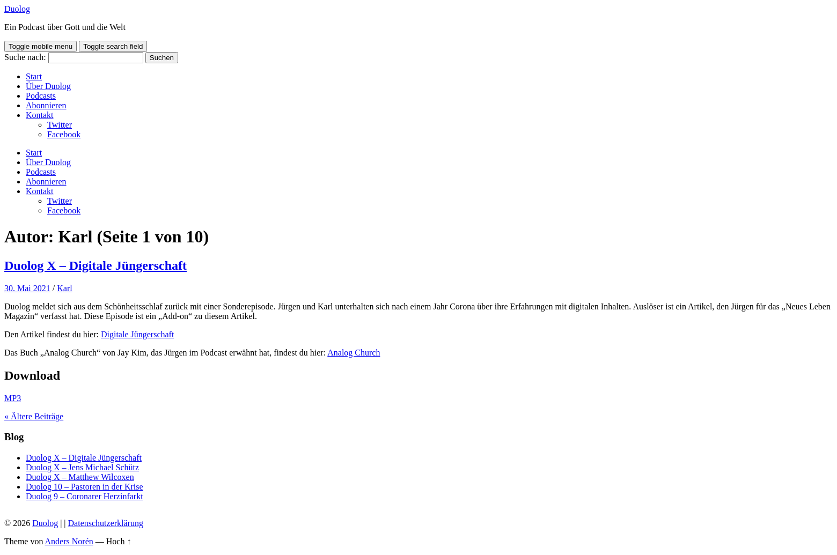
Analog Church (353, 352)
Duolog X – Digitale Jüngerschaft (95, 265)
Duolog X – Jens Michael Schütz (82, 467)
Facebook (63, 134)
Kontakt (40, 115)
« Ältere (33, 416)
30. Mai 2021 (27, 288)
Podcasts (41, 95)
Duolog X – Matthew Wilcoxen (80, 477)
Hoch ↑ (118, 541)
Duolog (17, 8)
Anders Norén (69, 541)
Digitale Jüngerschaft (137, 334)
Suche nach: (25, 57)
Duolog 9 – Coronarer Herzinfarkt (84, 496)
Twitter (59, 124)
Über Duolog (48, 86)
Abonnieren (46, 105)
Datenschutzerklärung (105, 523)
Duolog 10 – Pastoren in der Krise (84, 486)
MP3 (12, 398)
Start (34, 76)
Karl (64, 288)
